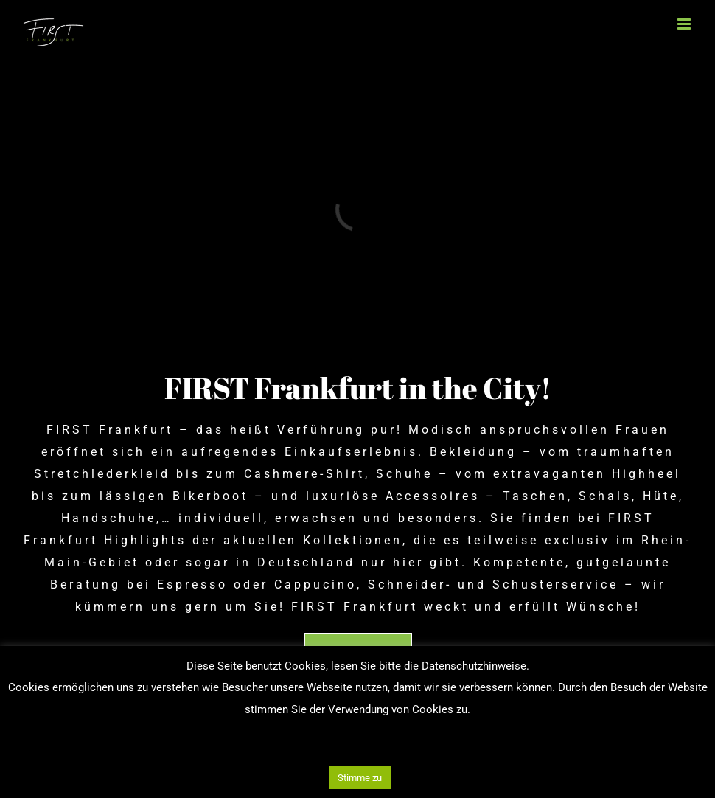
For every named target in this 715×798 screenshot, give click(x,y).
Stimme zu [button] (360, 777)
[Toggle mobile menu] (685, 24)
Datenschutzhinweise (474, 666)
